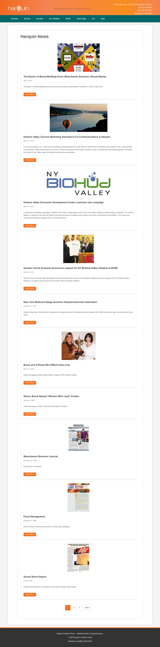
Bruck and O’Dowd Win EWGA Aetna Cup (46, 365)
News (103, 19)
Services (27, 19)
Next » (87, 608)
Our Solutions (54, 19)
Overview (14, 19)
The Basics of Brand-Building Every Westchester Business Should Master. (65, 76)
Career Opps (81, 19)
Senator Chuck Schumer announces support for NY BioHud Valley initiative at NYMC (70, 268)
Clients (68, 19)
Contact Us (139, 13)
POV (93, 19)
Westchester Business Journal (40, 456)
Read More (30, 94)
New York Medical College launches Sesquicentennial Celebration (60, 302)
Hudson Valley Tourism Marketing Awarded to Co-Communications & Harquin (66, 137)
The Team (39, 19)
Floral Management (34, 516)
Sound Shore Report (34, 576)
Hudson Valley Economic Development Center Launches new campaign (63, 202)
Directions (148, 13)
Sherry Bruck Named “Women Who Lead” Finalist (51, 396)
